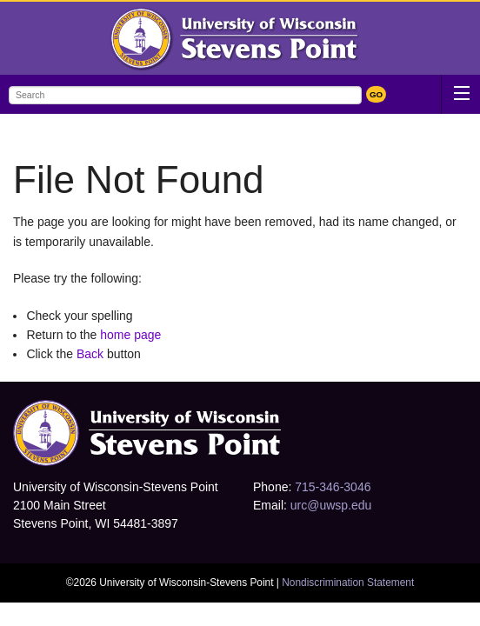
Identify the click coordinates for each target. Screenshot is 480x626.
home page (130, 335)
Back (90, 354)
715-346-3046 (332, 487)
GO (376, 94)
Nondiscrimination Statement (348, 582)
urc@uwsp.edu (331, 505)
